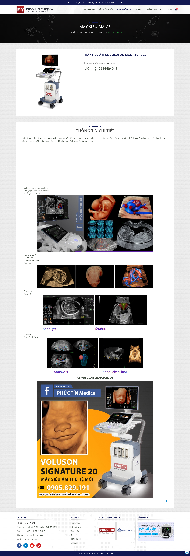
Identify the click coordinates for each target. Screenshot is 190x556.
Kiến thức (75, 539)
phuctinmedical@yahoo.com (31, 535)
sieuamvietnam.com (28, 539)
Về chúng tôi (76, 527)
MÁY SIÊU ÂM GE (98, 32)
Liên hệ (74, 543)
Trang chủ (72, 32)
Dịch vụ (74, 535)
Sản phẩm (83, 32)
